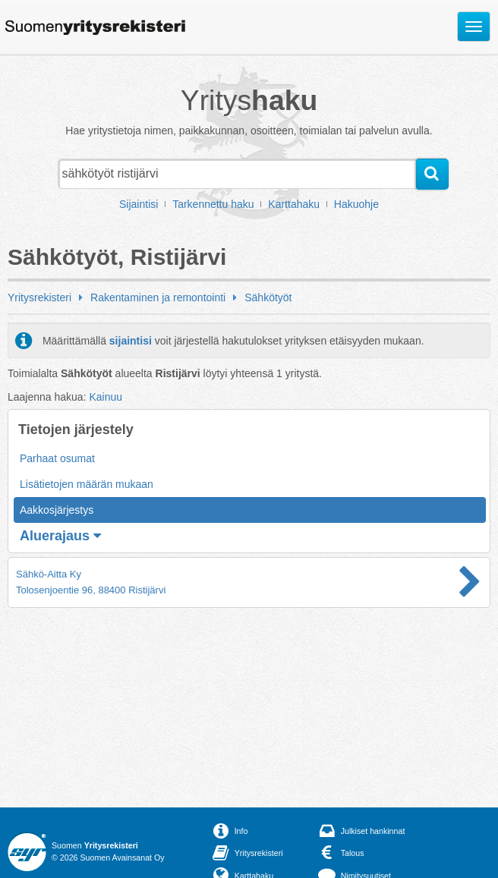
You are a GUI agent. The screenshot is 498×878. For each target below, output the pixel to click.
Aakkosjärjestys (56, 510)
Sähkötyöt (268, 297)
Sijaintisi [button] (138, 204)
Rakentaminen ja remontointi (157, 297)
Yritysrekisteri (39, 297)
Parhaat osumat (57, 458)
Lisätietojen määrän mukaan (86, 484)
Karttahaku (294, 204)
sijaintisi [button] (130, 341)
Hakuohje (356, 204)
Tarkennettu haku (213, 204)
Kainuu (105, 397)
